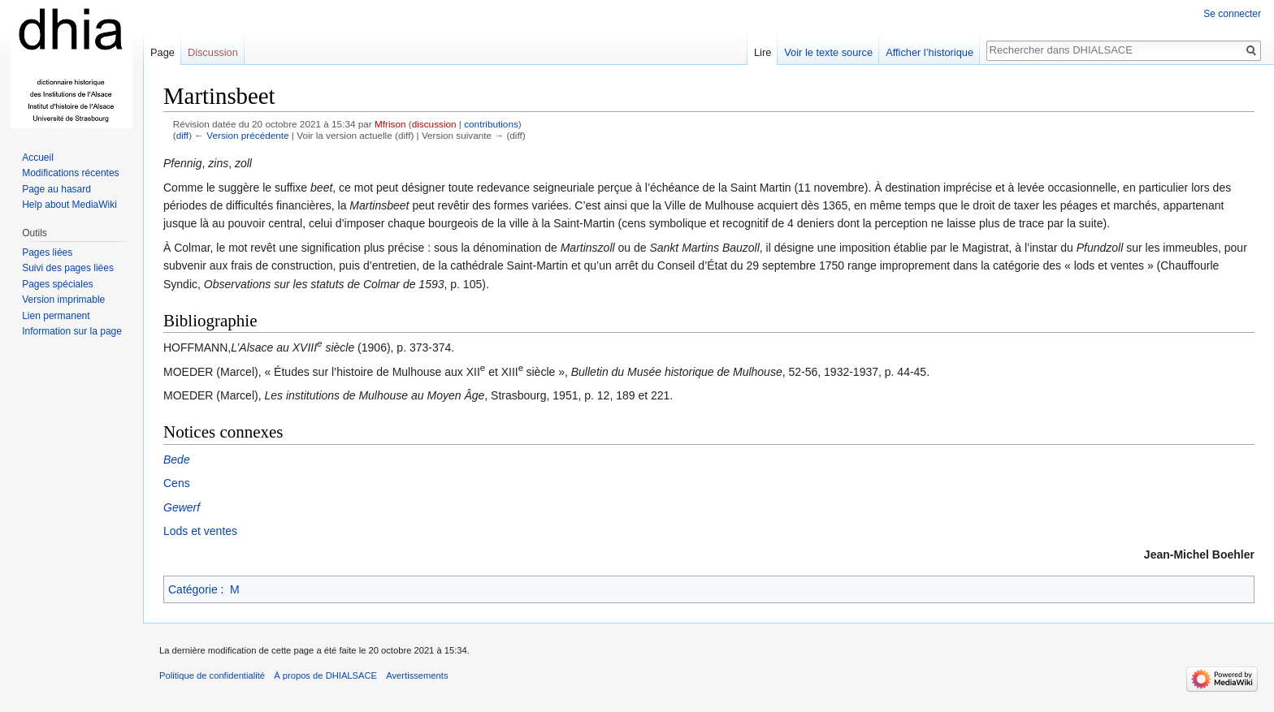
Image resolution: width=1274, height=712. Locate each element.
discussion (434, 124)
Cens (176, 483)
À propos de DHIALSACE (325, 675)
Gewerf (181, 507)
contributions (491, 124)
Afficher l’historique (929, 52)
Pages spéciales (57, 284)
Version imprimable (63, 299)
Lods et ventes (200, 530)
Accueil (38, 157)
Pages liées (47, 252)
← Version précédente (241, 135)
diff (182, 135)
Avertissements (417, 675)
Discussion (213, 52)
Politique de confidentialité (212, 675)
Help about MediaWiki (69, 204)
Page (162, 52)
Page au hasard (56, 189)
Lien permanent (55, 315)
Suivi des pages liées (68, 268)
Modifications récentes (70, 173)
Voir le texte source (828, 52)
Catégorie (193, 589)
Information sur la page (72, 331)
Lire (762, 52)
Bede (176, 459)
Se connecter (1232, 13)
